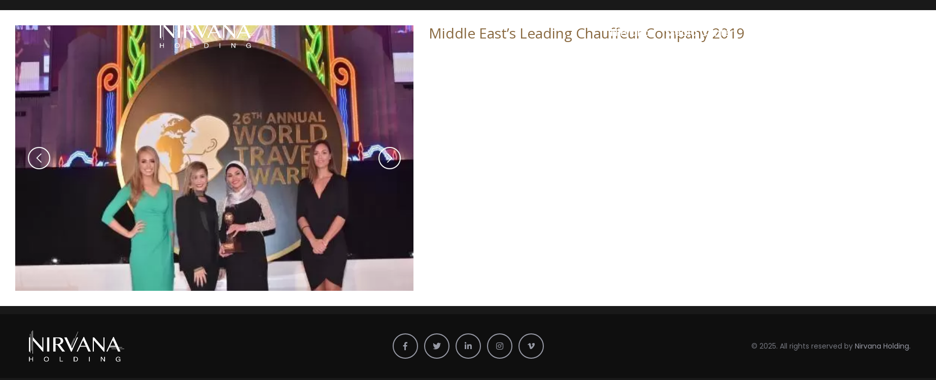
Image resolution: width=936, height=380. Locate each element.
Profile (764, 32)
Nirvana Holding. (883, 346)
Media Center (700, 32)
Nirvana (630, 32)
